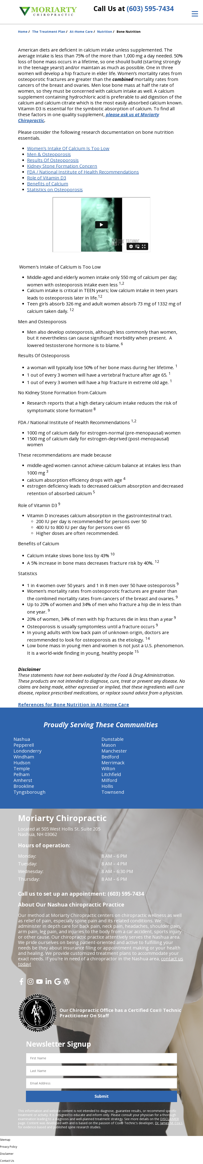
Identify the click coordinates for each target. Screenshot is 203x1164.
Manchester (114, 751)
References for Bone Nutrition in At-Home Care (73, 704)
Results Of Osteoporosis (53, 160)
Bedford (110, 757)
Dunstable (113, 739)
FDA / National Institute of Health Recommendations (83, 172)
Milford (109, 780)
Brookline (24, 786)
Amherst (23, 780)
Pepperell (24, 745)
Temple (22, 768)
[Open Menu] (194, 13)
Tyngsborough (30, 792)
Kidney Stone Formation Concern (62, 166)
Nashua (22, 739)
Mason (109, 745)
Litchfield (111, 774)
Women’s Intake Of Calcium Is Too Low (68, 148)
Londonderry (28, 751)
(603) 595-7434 (150, 8)
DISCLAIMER (169, 1119)
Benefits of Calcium (47, 184)
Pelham (22, 774)
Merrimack (113, 763)
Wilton (108, 768)
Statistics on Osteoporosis (55, 190)
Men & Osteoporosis (49, 154)
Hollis (107, 786)
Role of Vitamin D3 (46, 178)
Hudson (22, 763)
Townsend (113, 792)
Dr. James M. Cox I (168, 1123)
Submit (102, 1096)
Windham (24, 757)
